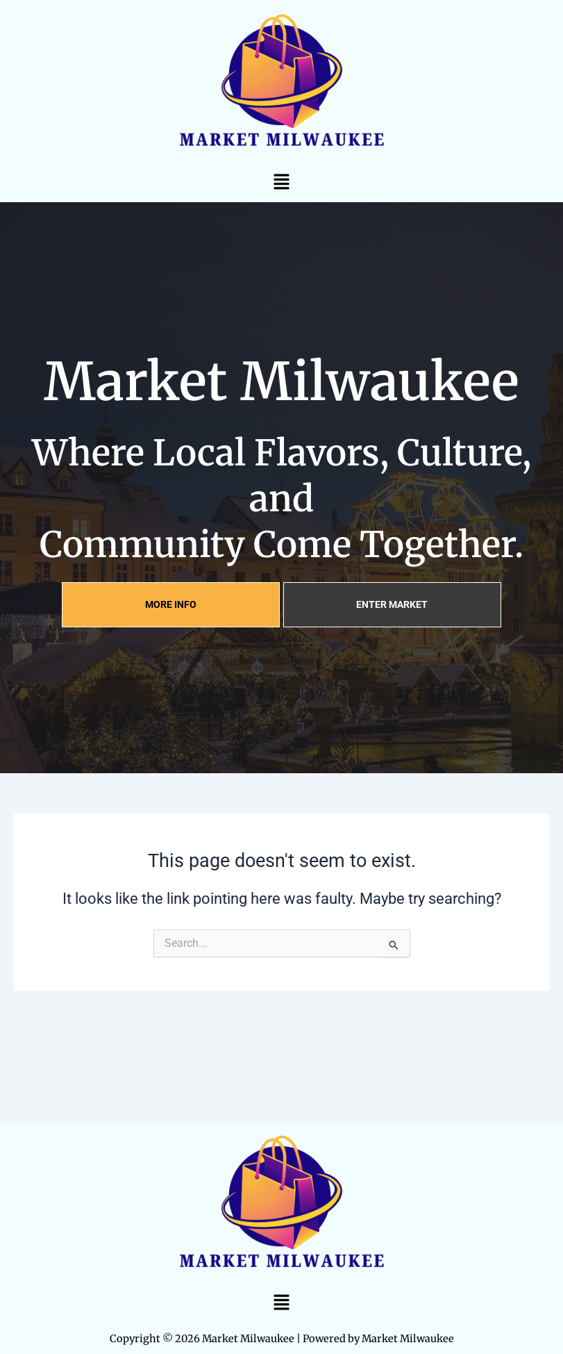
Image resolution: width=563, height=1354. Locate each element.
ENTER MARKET (392, 604)
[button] (281, 181)
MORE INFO (170, 604)
